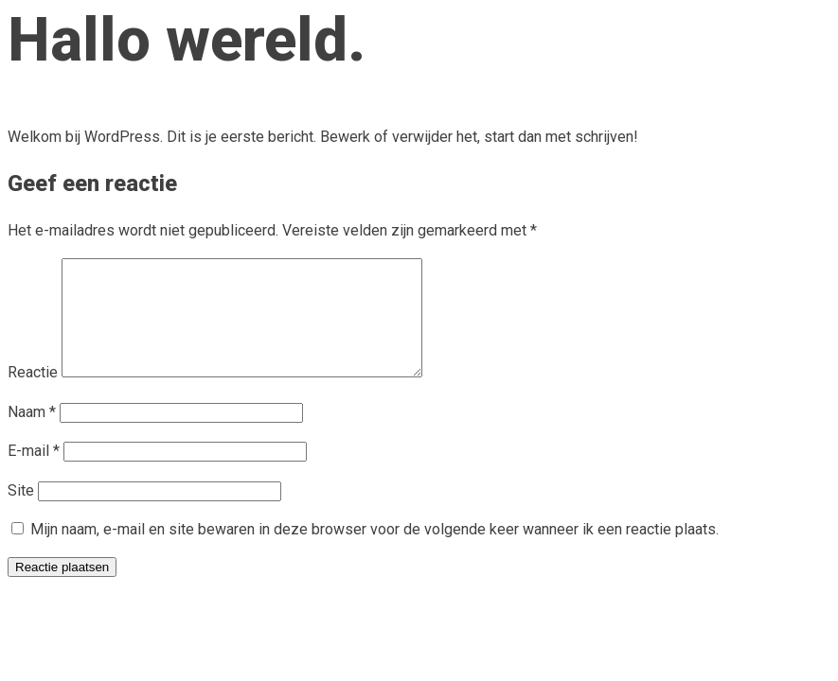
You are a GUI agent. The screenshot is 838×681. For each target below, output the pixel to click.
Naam (32, 435)
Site (21, 513)
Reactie (33, 395)
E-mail (34, 473)
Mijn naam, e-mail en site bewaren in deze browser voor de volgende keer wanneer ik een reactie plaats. (374, 552)
